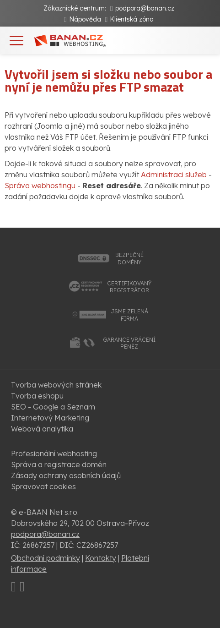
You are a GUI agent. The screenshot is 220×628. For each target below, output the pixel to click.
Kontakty (100, 557)
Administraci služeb (174, 174)
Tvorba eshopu (37, 395)
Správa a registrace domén (59, 464)
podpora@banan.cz (144, 8)
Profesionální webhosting (54, 453)
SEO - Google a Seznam (53, 406)
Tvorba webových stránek (56, 384)
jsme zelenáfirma (129, 315)
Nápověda (85, 19)
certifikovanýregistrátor (129, 287)
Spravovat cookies (43, 486)
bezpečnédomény (129, 258)
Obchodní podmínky (45, 557)
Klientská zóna (132, 19)
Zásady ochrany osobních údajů (66, 475)
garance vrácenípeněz (129, 343)
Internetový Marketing (50, 417)
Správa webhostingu (40, 185)
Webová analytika (42, 428)
